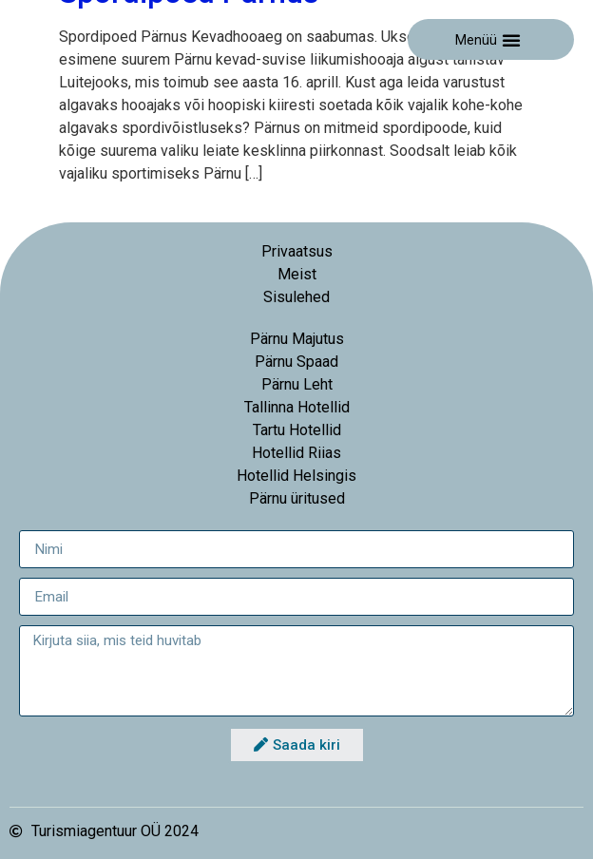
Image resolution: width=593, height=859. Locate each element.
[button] (511, 40)
